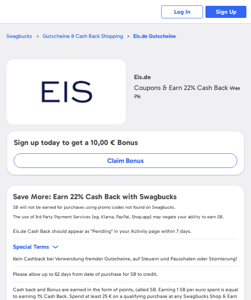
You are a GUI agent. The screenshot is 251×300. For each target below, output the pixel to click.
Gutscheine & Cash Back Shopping (83, 36)
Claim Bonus (125, 161)
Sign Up (226, 11)
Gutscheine (154, 36)
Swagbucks (19, 36)
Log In (182, 11)
